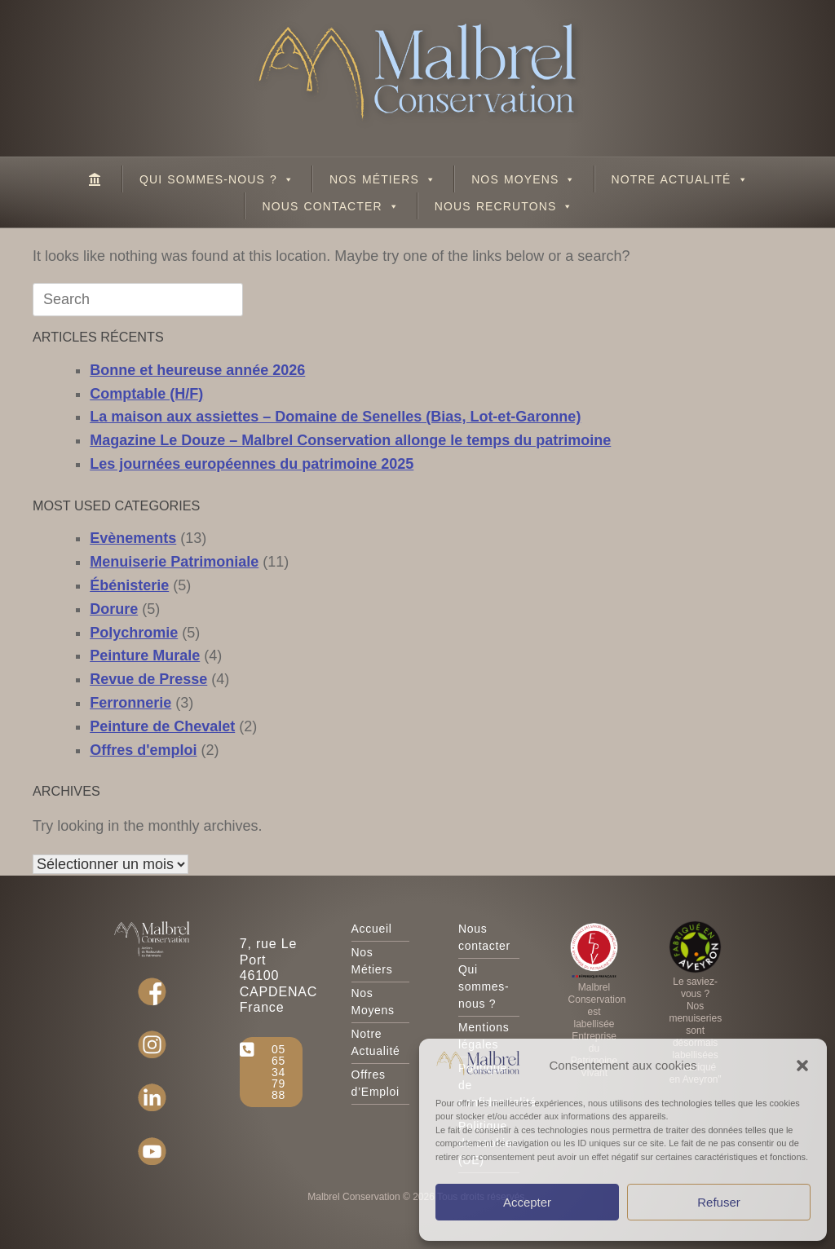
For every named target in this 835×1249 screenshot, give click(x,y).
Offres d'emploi (143, 750)
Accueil (371, 928)
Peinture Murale (145, 655)
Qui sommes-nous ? (216, 179)
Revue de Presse (148, 679)
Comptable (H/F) (146, 394)
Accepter (527, 1202)
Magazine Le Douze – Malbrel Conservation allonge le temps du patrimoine (350, 440)
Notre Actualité (680, 179)
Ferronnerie (130, 703)
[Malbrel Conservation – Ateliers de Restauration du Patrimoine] (95, 179)
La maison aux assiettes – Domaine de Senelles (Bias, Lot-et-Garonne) (335, 416)
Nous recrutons (504, 206)
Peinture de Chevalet (162, 726)
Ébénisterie (129, 585)
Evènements (133, 538)
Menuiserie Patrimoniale (174, 562)
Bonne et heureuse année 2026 (197, 370)
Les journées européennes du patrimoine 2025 (251, 464)
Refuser (718, 1202)
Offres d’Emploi (375, 1083)
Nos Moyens (523, 179)
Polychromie (134, 632)
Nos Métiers (382, 179)
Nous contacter (330, 206)
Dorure (114, 609)
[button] (802, 1065)
